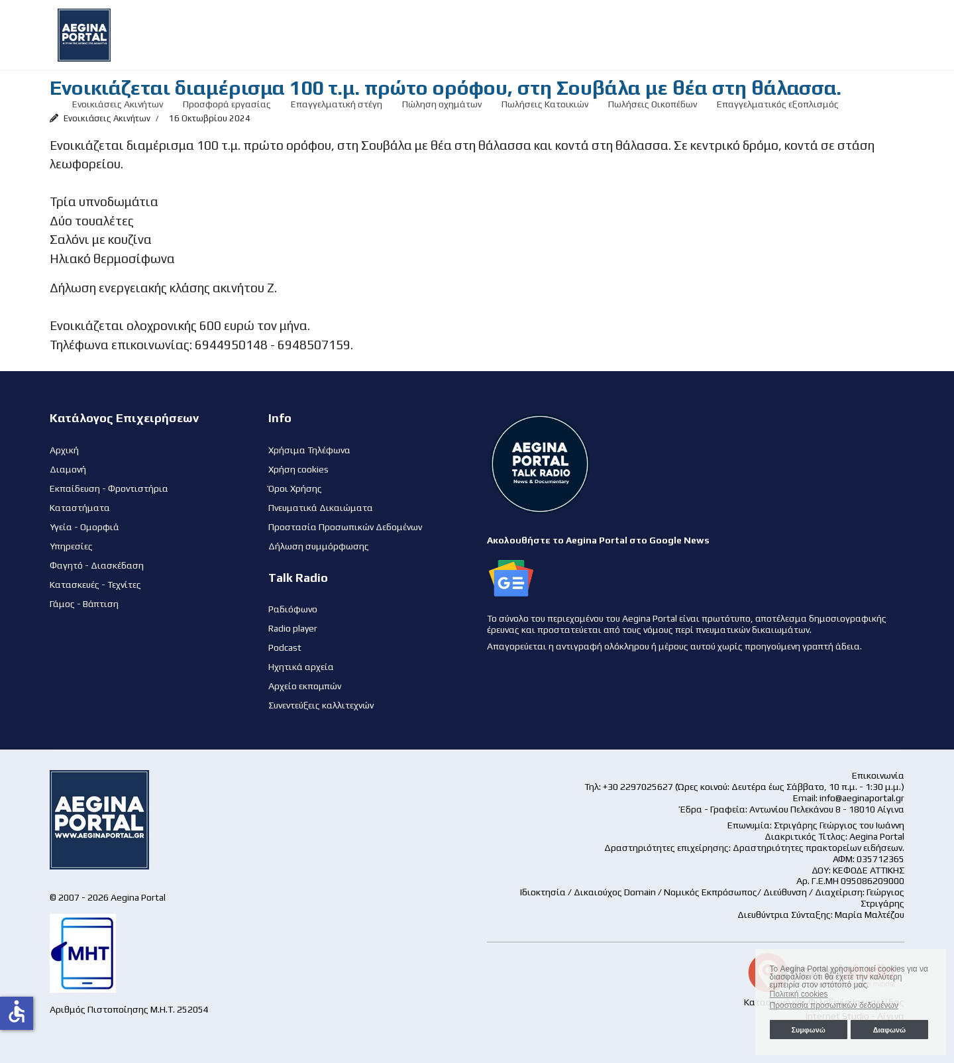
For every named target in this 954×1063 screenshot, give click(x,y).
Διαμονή (68, 469)
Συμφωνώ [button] (808, 1030)
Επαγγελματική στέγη (336, 104)
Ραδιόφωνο (292, 609)
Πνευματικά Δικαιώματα (320, 507)
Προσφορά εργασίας (227, 104)
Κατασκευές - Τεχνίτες (95, 584)
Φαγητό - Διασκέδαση (97, 565)
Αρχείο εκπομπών (304, 686)
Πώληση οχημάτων (442, 104)
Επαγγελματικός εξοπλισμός (778, 104)
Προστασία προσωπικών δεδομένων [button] (834, 1005)
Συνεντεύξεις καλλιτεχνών (321, 705)
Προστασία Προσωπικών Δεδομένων (345, 527)
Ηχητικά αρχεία (301, 666)
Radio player (292, 628)
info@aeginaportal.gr (862, 798)
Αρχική (64, 450)
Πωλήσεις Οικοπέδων (652, 104)
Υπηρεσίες (71, 546)
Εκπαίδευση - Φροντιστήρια (109, 488)
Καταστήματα (80, 507)
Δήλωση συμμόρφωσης (318, 546)
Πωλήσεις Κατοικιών (545, 104)
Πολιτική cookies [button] (799, 994)
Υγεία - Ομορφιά (84, 527)
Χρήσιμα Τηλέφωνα (309, 450)
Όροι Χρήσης (295, 488)
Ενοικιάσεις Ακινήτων (117, 104)
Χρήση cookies (298, 469)
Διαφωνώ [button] (889, 1030)
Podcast (284, 647)
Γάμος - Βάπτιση (84, 603)
